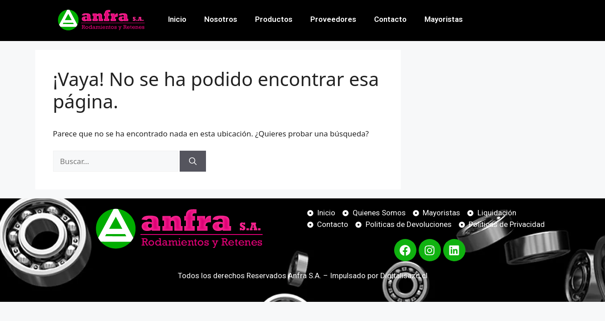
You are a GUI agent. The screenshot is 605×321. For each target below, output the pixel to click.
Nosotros (220, 19)
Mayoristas (443, 19)
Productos (273, 19)
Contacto (390, 19)
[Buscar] (193, 161)
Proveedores (333, 19)
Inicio (177, 19)
